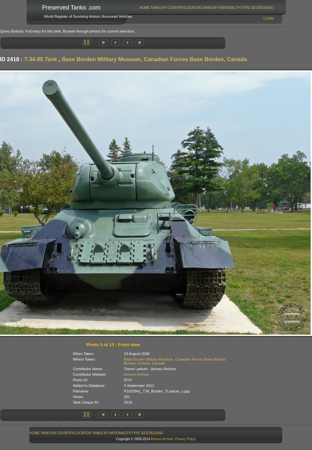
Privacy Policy (185, 439)
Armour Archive (136, 374)
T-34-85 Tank (40, 59)
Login (268, 18)
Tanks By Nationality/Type (226, 8)
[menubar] (206, 7)
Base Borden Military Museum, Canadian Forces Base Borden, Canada (154, 59)
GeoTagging (262, 8)
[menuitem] (144, 7)
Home (145, 8)
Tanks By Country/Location (176, 8)
